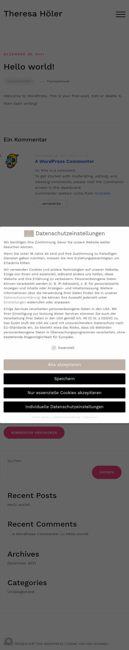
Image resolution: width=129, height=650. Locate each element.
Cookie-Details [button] (41, 412)
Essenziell (62, 343)
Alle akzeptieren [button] (64, 360)
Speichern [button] (64, 374)
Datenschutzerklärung (22, 293)
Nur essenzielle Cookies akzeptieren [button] (64, 388)
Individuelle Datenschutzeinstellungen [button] (64, 402)
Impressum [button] (90, 412)
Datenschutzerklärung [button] (67, 412)
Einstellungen (15, 297)
